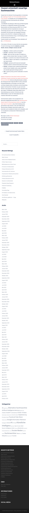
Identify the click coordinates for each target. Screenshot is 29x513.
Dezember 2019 (5, 370)
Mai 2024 (4, 259)
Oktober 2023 (5, 275)
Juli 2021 (4, 327)
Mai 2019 (4, 372)
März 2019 (4, 377)
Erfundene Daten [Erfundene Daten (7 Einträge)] (5, 417)
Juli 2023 (4, 282)
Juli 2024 (4, 254)
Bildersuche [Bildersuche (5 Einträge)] (22, 410)
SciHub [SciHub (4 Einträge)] (10, 430)
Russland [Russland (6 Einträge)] (25, 428)
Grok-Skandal (5, 195)
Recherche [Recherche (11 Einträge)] (20, 428)
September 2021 (6, 323)
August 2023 (5, 280)
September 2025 (6, 221)
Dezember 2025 (5, 216)
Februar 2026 (5, 212)
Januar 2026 (5, 214)
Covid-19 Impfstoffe (14, 135)
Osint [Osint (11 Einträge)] (13, 428)
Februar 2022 (5, 313)
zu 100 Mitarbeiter (6, 41)
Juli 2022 (4, 308)
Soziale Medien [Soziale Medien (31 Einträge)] (17, 430)
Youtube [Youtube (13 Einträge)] (14, 436)
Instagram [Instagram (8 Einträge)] (4, 422)
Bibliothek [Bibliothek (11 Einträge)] (17, 410)
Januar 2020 (5, 367)
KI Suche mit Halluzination (8, 166)
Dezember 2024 (5, 242)
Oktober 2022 (5, 304)
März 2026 (4, 209)
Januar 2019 (5, 382)
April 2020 (4, 360)
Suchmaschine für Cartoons (8, 171)
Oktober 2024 (5, 247)
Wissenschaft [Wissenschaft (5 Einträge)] (9, 435)
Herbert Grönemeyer (14, 115)
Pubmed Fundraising (6, 185)
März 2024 (4, 263)
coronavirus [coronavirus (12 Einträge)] (14, 412)
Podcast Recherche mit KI (8, 169)
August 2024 (5, 252)
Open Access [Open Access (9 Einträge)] (18, 426)
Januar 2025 (5, 240)
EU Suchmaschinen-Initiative (8, 154)
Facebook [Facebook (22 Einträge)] (12, 417)
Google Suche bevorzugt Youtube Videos (15, 131)
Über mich (3, 486)
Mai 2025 (4, 230)
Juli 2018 (4, 393)
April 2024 (4, 261)
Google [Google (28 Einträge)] (9, 420)
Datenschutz (4, 493)
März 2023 (4, 292)
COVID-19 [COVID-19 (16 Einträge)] (20, 412)
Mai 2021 (4, 332)
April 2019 (4, 375)
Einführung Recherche (7, 176)
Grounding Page (5, 190)
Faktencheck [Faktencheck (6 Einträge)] (4, 419)
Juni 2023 (4, 285)
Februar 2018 (5, 398)
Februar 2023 (5, 294)
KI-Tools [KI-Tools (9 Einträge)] (14, 422)
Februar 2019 (5, 379)
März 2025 (4, 235)
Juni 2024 (4, 256)
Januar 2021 (5, 341)
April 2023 (4, 289)
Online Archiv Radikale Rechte (8, 159)
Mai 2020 (4, 358)
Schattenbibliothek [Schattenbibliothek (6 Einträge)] (5, 430)
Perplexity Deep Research (8, 183)
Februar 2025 (5, 237)
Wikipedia (4, 199)
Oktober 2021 (5, 320)
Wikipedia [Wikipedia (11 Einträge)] (4, 435)
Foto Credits (4, 497)
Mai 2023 (4, 287)
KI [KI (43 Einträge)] (11, 423)
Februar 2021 (5, 339)
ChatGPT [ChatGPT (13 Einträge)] (8, 412)
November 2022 (5, 301)
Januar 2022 (5, 315)
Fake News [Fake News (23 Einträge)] (19, 417)
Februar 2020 (5, 365)
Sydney (25, 510)
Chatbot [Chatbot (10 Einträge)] (4, 412)
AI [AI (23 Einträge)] (2, 408)
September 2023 (6, 278)
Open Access (5, 157)
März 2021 (4, 337)
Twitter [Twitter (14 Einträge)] (24, 433)
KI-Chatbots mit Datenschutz (8, 192)
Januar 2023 (5, 297)
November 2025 (5, 219)
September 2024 (6, 249)
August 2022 (5, 306)
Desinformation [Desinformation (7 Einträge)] (15, 414)
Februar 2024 (5, 266)
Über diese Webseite (5, 484)
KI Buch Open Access (7, 162)
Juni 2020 (4, 356)
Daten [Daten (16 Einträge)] (25, 412)
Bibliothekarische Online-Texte (9, 164)
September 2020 (6, 351)
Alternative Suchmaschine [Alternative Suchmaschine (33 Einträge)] (17, 408)
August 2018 (5, 391)
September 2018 (6, 389)
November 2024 (5, 245)
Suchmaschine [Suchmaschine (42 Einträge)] (10, 433)
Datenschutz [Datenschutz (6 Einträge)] (9, 414)
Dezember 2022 (5, 299)
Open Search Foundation (6, 104)
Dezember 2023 (5, 271)
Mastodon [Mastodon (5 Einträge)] (12, 426)
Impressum (3, 495)
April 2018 (4, 396)
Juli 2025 (4, 226)
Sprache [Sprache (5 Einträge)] (24, 430)
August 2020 (5, 353)
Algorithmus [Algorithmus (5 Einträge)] (6, 408)
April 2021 (4, 334)
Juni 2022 (4, 311)
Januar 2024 (5, 268)
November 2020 (5, 346)
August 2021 (5, 325)
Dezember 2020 (5, 344)
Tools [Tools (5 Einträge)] (21, 433)
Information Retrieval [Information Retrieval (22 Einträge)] (19, 419)
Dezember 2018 (5, 384)
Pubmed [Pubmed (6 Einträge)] (16, 428)
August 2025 (5, 223)
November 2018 (5, 386)
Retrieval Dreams (14, 2)
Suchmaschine (5, 124)
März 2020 (4, 363)
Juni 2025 (4, 228)
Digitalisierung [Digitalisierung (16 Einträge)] (22, 415)
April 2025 (4, 233)
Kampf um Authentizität (7, 181)
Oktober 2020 (5, 348)
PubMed (4, 188)
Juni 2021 (4, 330)
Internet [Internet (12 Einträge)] (9, 422)
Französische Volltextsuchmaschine (10, 173)
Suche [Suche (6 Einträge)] (3, 433)
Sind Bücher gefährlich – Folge (9, 197)
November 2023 (5, 273)
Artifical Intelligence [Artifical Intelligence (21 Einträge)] (8, 410)
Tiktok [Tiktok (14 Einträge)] (18, 433)
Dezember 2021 (5, 318)
